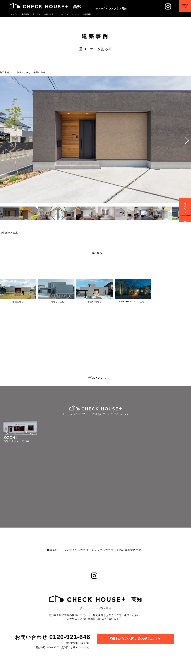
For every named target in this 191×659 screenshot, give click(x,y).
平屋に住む (18, 301)
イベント (185, 206)
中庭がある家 (10, 232)
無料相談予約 (182, 9)
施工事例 (4, 72)
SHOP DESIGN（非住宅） (133, 301)
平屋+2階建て (41, 72)
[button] (187, 140)
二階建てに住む (23, 72)
